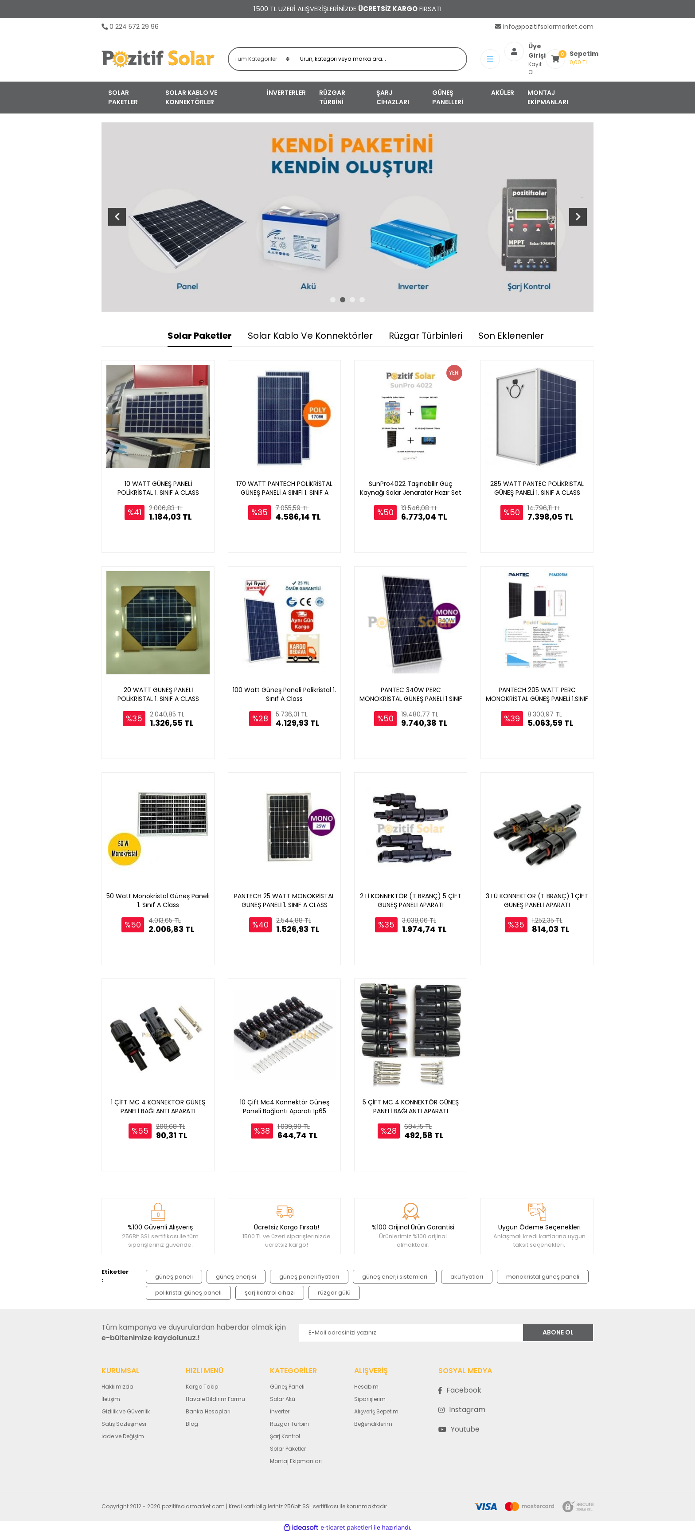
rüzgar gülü (334, 1292)
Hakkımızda (117, 1386)
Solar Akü (282, 1399)
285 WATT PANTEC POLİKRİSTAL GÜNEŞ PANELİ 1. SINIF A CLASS (537, 488)
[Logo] (158, 59)
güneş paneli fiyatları (309, 1276)
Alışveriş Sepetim (376, 1411)
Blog (192, 1424)
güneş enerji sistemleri (394, 1276)
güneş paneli (174, 1276)
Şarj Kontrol (285, 1436)
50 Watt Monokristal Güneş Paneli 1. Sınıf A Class (158, 900)
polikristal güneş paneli (188, 1292)
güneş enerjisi (236, 1276)
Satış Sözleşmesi (124, 1424)
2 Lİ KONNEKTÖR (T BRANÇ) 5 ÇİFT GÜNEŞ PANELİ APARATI (410, 900)
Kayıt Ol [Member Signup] (514, 62)
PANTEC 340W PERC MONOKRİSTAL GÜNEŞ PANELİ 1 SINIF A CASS (410, 694)
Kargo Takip (202, 1386)
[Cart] (565, 59)
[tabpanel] (347, 217)
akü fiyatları (466, 1276)
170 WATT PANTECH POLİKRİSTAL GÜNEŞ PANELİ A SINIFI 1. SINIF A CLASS (284, 488)
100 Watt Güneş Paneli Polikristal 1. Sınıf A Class (284, 694)
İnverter (279, 1411)
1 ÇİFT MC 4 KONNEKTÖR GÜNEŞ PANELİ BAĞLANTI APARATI (158, 1106)
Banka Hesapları (208, 1411)
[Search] (380, 59)
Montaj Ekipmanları (296, 1461)
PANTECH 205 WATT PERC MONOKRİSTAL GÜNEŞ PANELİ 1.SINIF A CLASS (537, 694)
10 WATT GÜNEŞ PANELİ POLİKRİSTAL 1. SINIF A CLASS (158, 488)
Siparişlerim (370, 1399)
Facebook (459, 1390)
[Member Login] (492, 59)
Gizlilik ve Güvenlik (126, 1411)
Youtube (459, 1429)
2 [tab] (342, 299)
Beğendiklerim (373, 1424)
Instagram (461, 1410)
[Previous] (117, 217)
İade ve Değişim (123, 1436)
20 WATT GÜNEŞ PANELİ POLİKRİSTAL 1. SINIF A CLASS (158, 694)
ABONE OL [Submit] (558, 1332)
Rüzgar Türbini (289, 1424)
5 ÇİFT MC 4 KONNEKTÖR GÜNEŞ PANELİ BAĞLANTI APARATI (411, 1106)
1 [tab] (333, 299)
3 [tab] (352, 299)
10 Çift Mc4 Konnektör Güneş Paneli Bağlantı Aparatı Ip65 (284, 1106)
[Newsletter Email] (411, 1332)
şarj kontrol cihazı (270, 1292)
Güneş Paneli (287, 1386)
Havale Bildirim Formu (215, 1399)
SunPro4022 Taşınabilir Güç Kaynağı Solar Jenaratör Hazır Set (410, 488)
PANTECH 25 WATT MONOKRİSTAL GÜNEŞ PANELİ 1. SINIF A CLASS (284, 900)
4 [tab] (362, 299)
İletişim (111, 1399)
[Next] (578, 217)
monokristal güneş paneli (542, 1276)
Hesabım (366, 1386)
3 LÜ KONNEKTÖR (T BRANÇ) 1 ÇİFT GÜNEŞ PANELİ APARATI (537, 900)
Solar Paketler (288, 1448)
